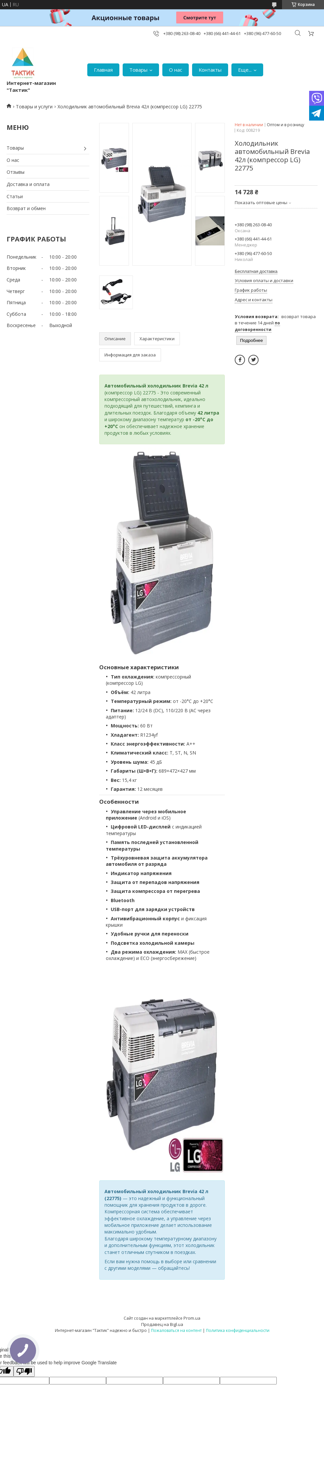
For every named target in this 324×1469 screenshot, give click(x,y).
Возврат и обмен (26, 208)
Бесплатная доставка (256, 271)
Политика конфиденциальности (237, 1330)
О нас (175, 69)
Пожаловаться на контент (176, 1330)
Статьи (15, 196)
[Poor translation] (24, 1371)
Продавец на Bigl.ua (162, 1324)
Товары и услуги (34, 106)
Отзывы (15, 172)
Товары (138, 69)
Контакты (210, 69)
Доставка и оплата (28, 184)
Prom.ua (191, 1318)
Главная (103, 69)
